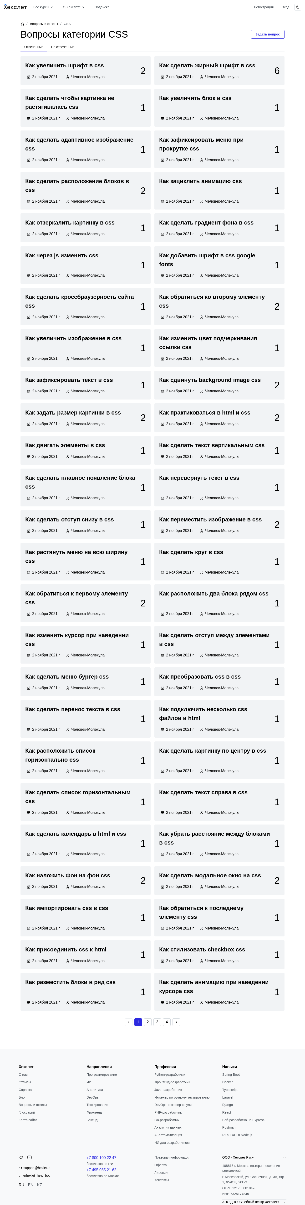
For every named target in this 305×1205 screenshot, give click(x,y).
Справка (25, 1090)
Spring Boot (231, 1074)
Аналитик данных (168, 1127)
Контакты (161, 1180)
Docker (227, 1082)
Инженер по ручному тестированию (181, 1097)
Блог (22, 1097)
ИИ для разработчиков (172, 1143)
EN (30, 1185)
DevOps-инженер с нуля (173, 1105)
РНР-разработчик (168, 1112)
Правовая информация (172, 1157)
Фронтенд (94, 1112)
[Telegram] (21, 1158)
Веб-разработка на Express (243, 1120)
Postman (228, 1127)
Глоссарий (27, 1112)
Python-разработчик (169, 1074)
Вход (285, 7)
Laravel (227, 1097)
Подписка (102, 7)
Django (227, 1105)
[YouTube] (29, 1158)
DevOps (92, 1097)
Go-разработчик (166, 1120)
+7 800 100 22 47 (101, 1158)
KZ (39, 1185)
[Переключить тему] (298, 7)
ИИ (88, 1082)
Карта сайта (28, 1120)
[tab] (33, 47)
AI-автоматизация (168, 1135)
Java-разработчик (168, 1090)
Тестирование (97, 1105)
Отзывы (25, 1082)
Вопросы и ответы (44, 23)
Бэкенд (91, 1120)
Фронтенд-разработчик (172, 1082)
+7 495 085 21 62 (101, 1170)
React (226, 1112)
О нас (23, 1074)
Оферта (160, 1165)
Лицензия (161, 1173)
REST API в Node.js (237, 1135)
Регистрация (264, 7)
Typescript (230, 1090)
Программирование (101, 1074)
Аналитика (94, 1090)
